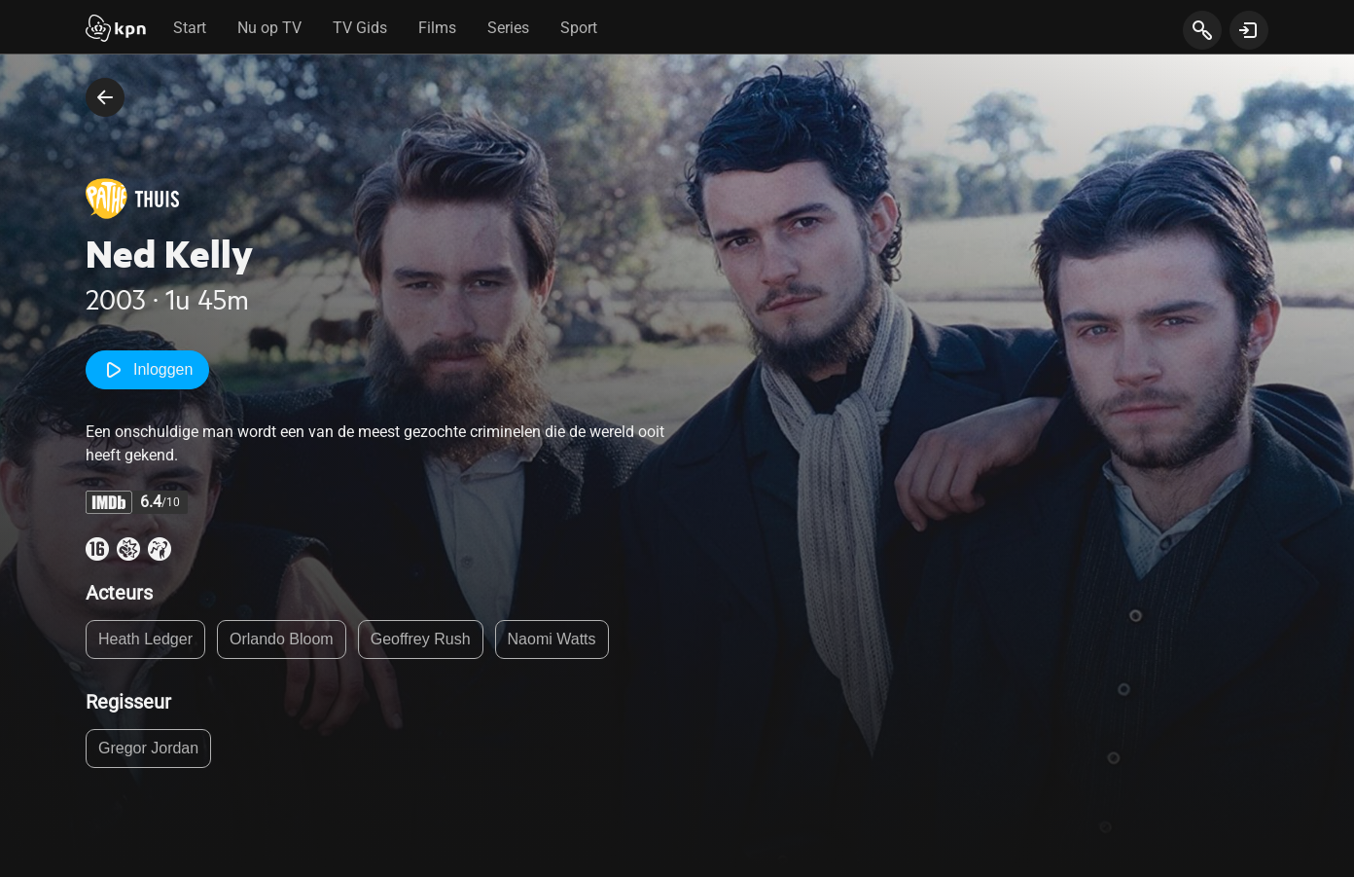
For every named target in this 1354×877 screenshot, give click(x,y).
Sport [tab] (578, 27)
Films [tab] (437, 27)
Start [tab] (189, 27)
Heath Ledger (145, 639)
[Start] (116, 30)
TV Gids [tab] (360, 27)
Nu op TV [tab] (269, 27)
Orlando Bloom (282, 639)
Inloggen (147, 369)
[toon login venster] (1248, 30)
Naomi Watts (552, 639)
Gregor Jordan (148, 748)
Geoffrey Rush (421, 639)
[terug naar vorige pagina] (105, 97)
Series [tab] (508, 27)
